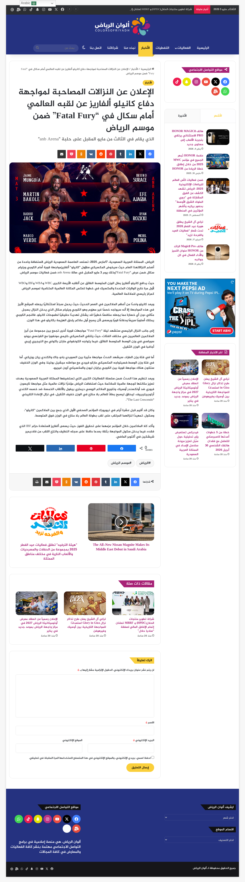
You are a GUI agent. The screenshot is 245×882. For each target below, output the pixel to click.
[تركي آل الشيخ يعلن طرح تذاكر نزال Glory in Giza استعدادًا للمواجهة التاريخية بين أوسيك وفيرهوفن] (85, 603)
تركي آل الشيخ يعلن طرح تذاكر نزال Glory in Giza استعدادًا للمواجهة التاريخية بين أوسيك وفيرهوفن (86, 625)
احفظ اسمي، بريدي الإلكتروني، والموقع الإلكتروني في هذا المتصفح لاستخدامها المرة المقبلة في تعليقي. (90, 758)
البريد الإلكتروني (143, 740)
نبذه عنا (129, 48)
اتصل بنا (96, 48)
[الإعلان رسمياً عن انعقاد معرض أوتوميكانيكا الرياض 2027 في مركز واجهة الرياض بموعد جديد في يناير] (37, 603)
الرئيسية (203, 48)
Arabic (28, 3)
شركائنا (112, 48)
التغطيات (162, 48)
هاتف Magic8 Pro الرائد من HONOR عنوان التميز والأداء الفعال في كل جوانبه (187, 253)
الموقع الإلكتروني (72, 740)
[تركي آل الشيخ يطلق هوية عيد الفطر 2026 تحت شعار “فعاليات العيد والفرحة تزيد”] (217, 228)
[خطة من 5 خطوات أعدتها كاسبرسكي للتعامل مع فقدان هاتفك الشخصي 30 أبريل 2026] (215, 420)
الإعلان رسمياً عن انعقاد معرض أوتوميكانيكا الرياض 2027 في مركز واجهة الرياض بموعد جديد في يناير (38, 625)
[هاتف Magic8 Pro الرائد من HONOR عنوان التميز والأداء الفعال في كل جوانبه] (217, 252)
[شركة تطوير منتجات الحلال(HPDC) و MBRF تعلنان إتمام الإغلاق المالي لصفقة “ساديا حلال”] (133, 603)
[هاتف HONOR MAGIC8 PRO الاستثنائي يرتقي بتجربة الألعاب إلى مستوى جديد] (217, 137)
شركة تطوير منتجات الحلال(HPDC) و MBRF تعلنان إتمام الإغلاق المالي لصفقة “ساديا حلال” (135, 625)
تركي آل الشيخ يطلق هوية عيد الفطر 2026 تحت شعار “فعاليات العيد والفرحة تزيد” (187, 229)
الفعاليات (184, 48)
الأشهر (218, 115)
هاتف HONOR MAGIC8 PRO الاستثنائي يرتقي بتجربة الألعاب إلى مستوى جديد (187, 138)
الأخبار (145, 48)
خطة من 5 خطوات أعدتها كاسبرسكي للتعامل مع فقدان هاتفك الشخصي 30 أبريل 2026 (217, 441)
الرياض (144, 463)
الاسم (150, 722)
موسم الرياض (120, 463)
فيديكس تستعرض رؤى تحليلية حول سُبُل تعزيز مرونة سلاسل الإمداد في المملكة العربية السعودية (186, 443)
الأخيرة (182, 115)
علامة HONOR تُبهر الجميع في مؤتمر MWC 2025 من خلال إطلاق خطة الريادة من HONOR (187, 162)
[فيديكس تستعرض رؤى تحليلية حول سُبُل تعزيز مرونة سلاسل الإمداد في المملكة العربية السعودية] (184, 420)
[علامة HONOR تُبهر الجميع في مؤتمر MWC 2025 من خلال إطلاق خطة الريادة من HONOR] (217, 161)
